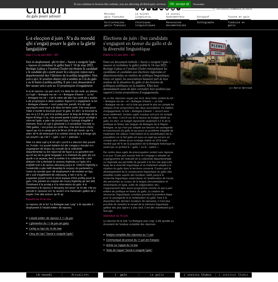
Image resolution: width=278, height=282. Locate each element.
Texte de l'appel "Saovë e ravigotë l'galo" (129, 250)
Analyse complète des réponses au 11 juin (129, 234)
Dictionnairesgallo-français (115, 24)
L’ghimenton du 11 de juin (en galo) (49, 223)
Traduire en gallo (236, 24)
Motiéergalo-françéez (114, 15)
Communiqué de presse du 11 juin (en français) (132, 239)
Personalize (198, 4)
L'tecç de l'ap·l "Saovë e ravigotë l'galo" (51, 233)
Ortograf (203, 16)
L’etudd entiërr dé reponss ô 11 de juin (51, 217)
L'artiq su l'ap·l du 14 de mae (45, 228)
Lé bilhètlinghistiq (143, 15)
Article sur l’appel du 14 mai (122, 244)
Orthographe (205, 22)
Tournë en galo (238, 16)
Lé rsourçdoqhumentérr (175, 15)
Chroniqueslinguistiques (145, 24)
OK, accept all (179, 4)
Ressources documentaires (176, 24)
